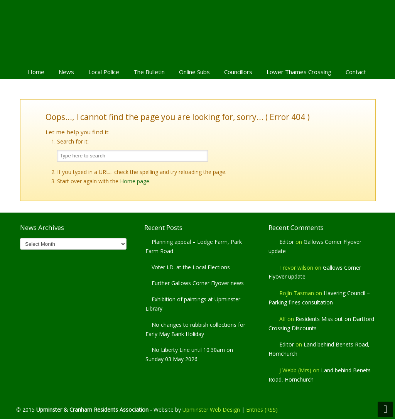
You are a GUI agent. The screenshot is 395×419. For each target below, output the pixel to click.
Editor (286, 241)
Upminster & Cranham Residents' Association (197, 31)
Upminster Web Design (211, 409)
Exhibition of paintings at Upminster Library (192, 304)
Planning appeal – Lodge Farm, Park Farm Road (193, 246)
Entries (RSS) (262, 409)
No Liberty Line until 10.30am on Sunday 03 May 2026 (189, 354)
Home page (134, 181)
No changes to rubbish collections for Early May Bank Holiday (195, 329)
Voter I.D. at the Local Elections (191, 267)
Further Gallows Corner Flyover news (198, 283)
